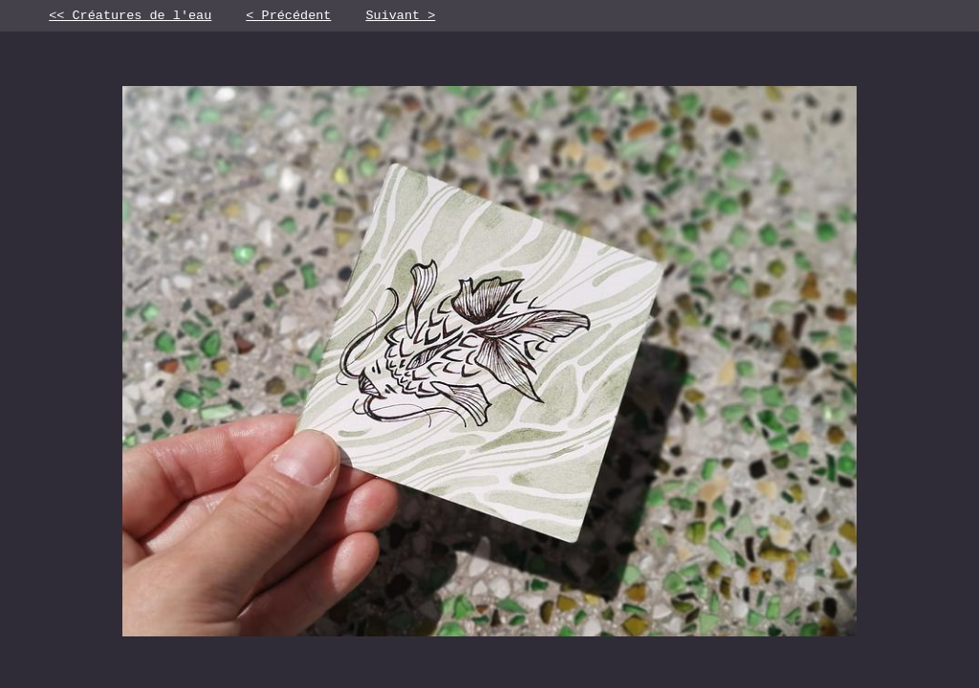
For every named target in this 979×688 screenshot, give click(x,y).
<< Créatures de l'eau (130, 17)
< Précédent (288, 17)
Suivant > (400, 17)
